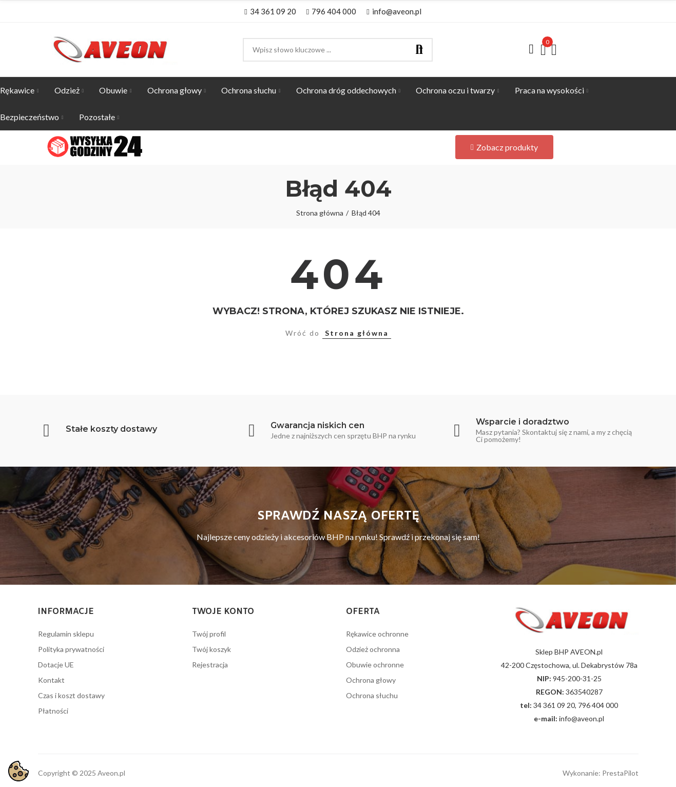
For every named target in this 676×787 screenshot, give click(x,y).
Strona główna (357, 333)
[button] (270, 11)
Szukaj (419, 50)
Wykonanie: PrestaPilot (601, 773)
